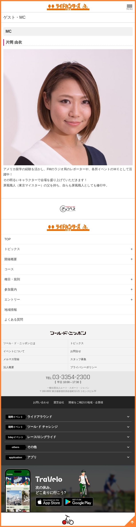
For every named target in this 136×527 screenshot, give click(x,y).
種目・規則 (12, 279)
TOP (7, 239)
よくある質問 (13, 319)
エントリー (12, 299)
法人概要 (8, 367)
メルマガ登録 (11, 359)
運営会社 (58, 402)
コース (9, 269)
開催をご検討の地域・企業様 (86, 402)
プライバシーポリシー (83, 367)
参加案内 (10, 289)
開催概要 (10, 259)
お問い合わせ (41, 402)
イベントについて (14, 351)
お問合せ (75, 351)
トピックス (12, 249)
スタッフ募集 (78, 359)
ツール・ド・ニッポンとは (19, 343)
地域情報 (10, 309)
